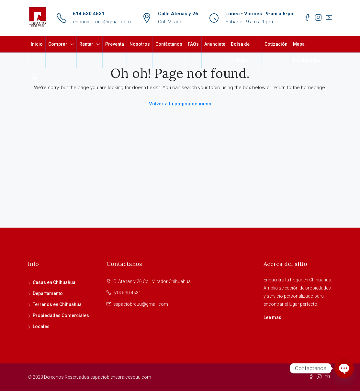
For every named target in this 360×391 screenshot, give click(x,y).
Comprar (57, 44)
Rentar (86, 44)
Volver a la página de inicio (180, 104)
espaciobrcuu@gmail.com (102, 22)
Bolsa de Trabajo (240, 52)
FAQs (193, 44)
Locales (41, 326)
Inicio (37, 44)
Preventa (114, 44)
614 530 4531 (89, 14)
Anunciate (214, 44)
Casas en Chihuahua (54, 282)
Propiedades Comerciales (61, 315)
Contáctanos (168, 44)
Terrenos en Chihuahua (57, 304)
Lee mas (272, 317)
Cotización (275, 44)
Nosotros (139, 44)
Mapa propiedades (307, 52)
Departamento (48, 293)
